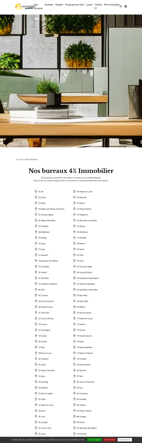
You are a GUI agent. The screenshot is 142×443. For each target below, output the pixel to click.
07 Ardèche (43, 226)
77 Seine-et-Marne (85, 353)
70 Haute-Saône (84, 313)
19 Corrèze (43, 295)
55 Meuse (81, 226)
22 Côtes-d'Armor (46, 318)
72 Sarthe (81, 324)
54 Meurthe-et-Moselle (87, 220)
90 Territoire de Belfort (87, 428)
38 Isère (41, 411)
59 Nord (80, 249)
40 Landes (43, 422)
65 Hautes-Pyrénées (86, 284)
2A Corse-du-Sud (45, 301)
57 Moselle (81, 238)
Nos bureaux (38, 6)
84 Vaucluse (82, 393)
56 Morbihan (82, 232)
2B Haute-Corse (45, 307)
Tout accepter (94, 439)
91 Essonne (82, 434)
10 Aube (41, 243)
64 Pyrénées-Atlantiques (88, 278)
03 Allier (41, 203)
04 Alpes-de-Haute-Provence (51, 209)
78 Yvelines (82, 359)
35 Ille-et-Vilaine (45, 393)
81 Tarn (80, 376)
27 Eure (41, 347)
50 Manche (82, 197)
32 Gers (41, 376)
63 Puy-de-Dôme (84, 272)
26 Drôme (42, 341)
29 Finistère (43, 359)
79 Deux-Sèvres (84, 364)
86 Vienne (81, 405)
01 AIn (41, 191)
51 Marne (81, 203)
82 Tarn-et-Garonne (85, 382)
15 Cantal (42, 272)
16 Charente (43, 278)
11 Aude (41, 249)
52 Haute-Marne (84, 209)
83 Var (80, 388)
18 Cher (41, 289)
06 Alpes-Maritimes (46, 220)
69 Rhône (81, 307)
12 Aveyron (43, 255)
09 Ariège (42, 238)
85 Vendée (81, 399)
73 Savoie (81, 330)
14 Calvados (43, 266)
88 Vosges (81, 416)
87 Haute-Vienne (84, 411)
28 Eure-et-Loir (45, 353)
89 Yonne (81, 422)
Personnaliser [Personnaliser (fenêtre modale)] (125, 439)
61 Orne (80, 261)
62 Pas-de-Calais (84, 266)
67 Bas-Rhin (82, 295)
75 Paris (80, 341)
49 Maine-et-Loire (84, 191)
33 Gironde (43, 382)
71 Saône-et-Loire (84, 318)
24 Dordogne (44, 330)
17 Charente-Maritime (47, 284)
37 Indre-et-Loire (45, 405)
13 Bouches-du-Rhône (48, 261)
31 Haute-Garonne (46, 370)
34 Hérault (43, 388)
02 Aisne (42, 197)
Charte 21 (98, 6)
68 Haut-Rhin (82, 301)
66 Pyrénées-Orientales (87, 289)
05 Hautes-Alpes (45, 215)
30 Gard (42, 364)
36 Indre (42, 399)
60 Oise (80, 255)
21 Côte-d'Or (43, 313)
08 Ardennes (44, 232)
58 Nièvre (81, 243)
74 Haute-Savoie (84, 336)
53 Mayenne (82, 215)
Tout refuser (109, 439)
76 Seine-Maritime (84, 347)
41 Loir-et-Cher (44, 428)
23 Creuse (42, 324)
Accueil (19, 159)
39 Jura (41, 416)
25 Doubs (42, 336)
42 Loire (41, 434)
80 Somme (81, 370)
